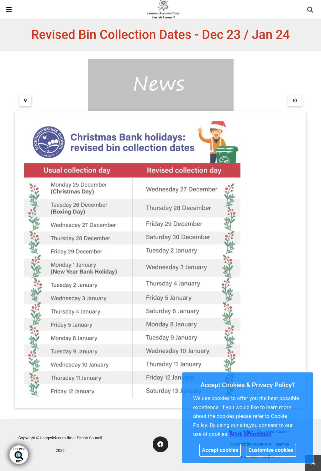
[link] (163, 9)
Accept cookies (220, 450)
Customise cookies (271, 450)
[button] (310, 10)
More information (250, 434)
